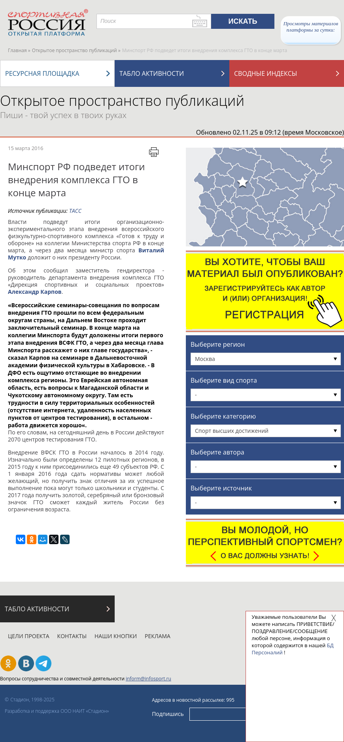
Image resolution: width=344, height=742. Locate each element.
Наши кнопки (116, 636)
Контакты (72, 636)
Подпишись (168, 714)
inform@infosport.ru (148, 678)
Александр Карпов (35, 291)
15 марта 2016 (25, 148)
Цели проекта (28, 636)
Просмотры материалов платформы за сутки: (311, 27)
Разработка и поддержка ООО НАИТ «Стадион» (57, 711)
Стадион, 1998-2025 (32, 699)
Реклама (157, 636)
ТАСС (75, 210)
